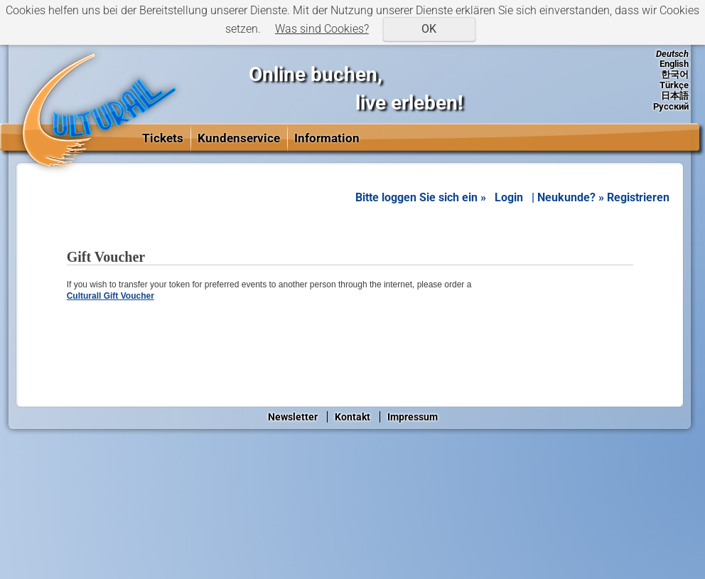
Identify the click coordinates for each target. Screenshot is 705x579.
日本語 (675, 95)
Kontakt (352, 417)
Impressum (412, 417)
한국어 (675, 74)
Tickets (162, 138)
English (674, 63)
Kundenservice (239, 138)
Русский (671, 106)
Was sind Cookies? (322, 29)
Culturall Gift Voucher (110, 296)
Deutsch (672, 53)
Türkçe (674, 85)
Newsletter (293, 417)
